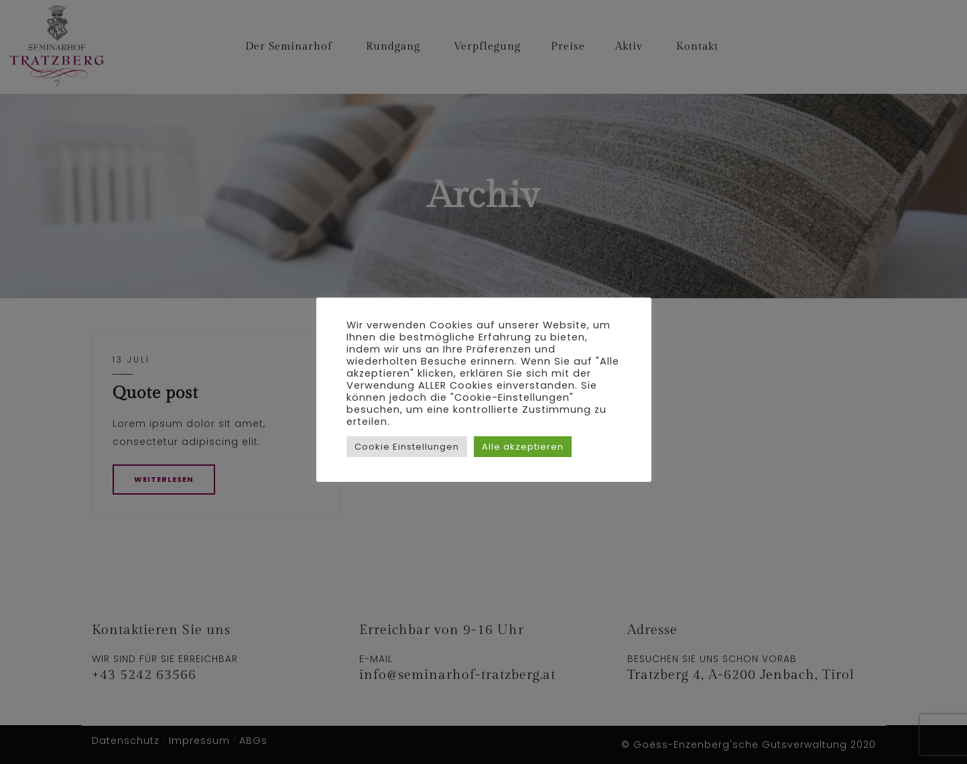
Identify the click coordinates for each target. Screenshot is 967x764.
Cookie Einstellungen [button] (406, 446)
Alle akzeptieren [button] (523, 446)
